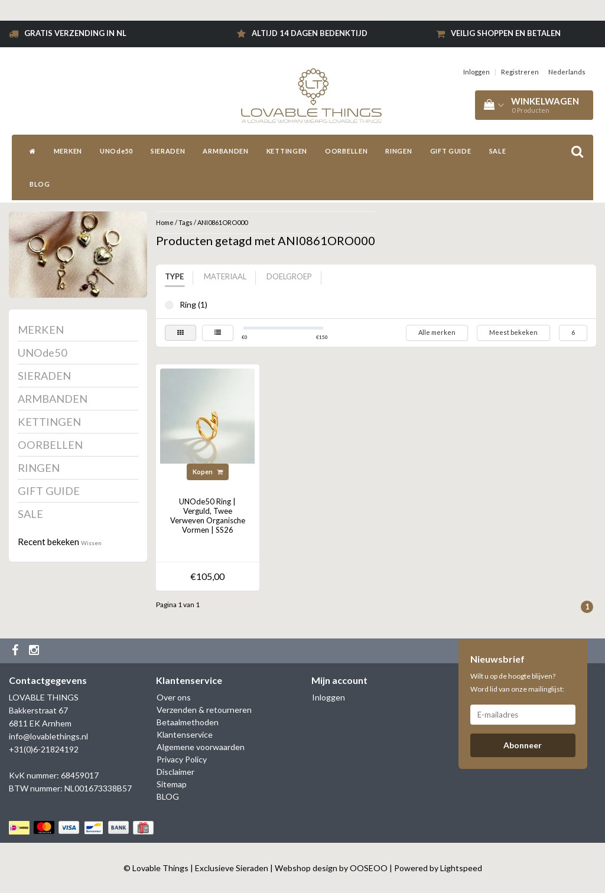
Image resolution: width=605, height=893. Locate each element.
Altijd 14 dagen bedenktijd (309, 33)
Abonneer (522, 745)
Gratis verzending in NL (75, 33)
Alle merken (437, 332)
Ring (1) (169, 305)
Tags (185, 222)
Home (165, 222)
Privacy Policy (182, 759)
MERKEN (68, 151)
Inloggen (476, 72)
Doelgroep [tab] (289, 276)
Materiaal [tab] (225, 276)
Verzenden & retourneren (204, 710)
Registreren (520, 72)
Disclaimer (175, 772)
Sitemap (172, 784)
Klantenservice (185, 734)
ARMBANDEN (225, 151)
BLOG (40, 184)
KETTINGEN (286, 151)
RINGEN (398, 151)
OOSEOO (369, 868)
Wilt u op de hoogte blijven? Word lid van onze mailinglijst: (517, 682)
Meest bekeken (513, 332)
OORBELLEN (346, 151)
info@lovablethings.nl (48, 736)
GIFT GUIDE (450, 151)
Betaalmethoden (188, 722)
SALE (497, 151)
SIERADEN (168, 151)
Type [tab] (174, 276)
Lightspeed (461, 868)
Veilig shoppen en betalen (506, 33)
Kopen (208, 471)
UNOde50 (116, 151)
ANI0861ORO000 (222, 222)
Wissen (91, 542)
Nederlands (567, 72)
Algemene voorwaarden (201, 747)
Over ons (174, 697)
